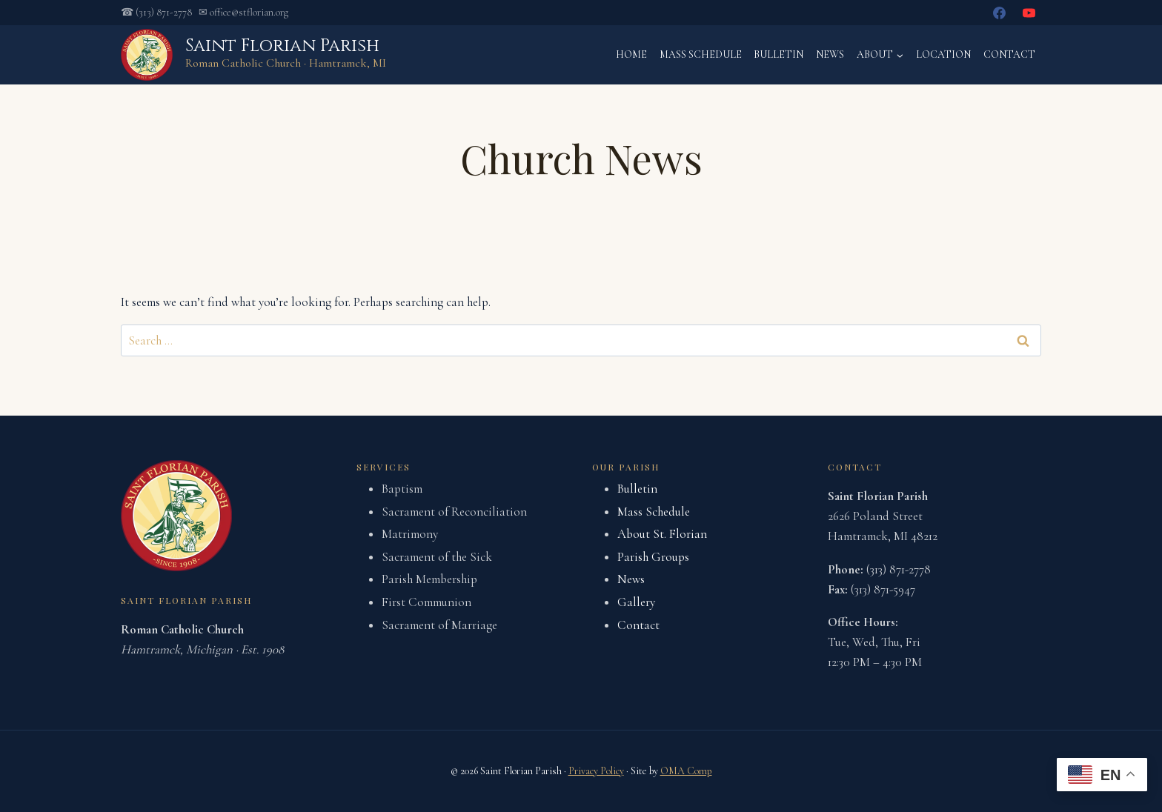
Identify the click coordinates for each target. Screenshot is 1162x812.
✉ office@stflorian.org (243, 12)
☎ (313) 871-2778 (156, 12)
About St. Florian (662, 534)
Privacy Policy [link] (596, 771)
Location (943, 54)
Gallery (636, 602)
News (830, 54)
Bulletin (778, 54)
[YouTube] (1028, 12)
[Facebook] (999, 12)
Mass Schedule (701, 54)
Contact (1009, 54)
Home (631, 54)
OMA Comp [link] (686, 771)
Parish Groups (653, 557)
